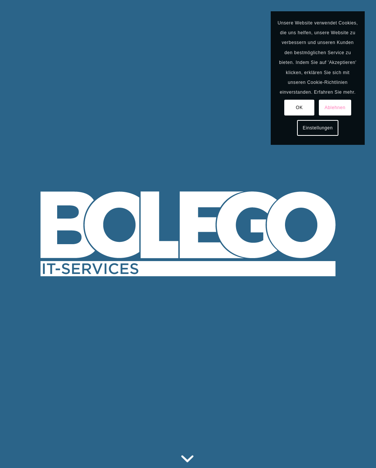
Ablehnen (335, 107)
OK (299, 107)
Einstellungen (318, 128)
